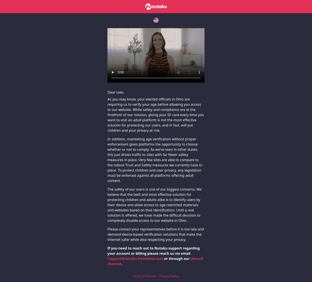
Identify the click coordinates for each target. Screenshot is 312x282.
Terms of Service (144, 276)
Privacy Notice (169, 276)
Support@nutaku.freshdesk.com (135, 258)
